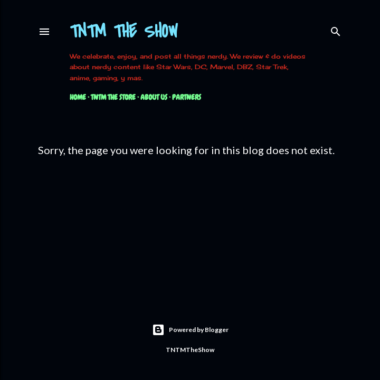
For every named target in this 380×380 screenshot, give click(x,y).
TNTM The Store (113, 97)
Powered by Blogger (190, 330)
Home (78, 97)
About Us (153, 97)
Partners (186, 97)
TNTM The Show (124, 32)
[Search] (335, 29)
